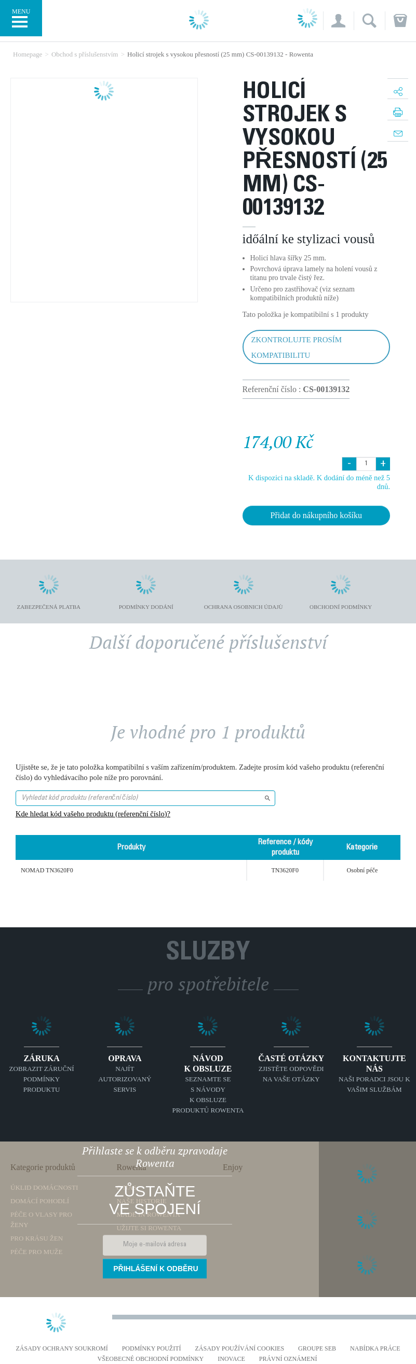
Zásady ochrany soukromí (62, 1348)
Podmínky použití (151, 1348)
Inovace (231, 1359)
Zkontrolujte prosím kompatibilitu (296, 347)
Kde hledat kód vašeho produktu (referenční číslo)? (93, 814)
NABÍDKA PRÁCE (375, 1348)
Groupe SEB (317, 1348)
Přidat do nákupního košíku (316, 515)
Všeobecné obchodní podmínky (151, 1359)
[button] (338, 20)
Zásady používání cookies (240, 1348)
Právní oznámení (288, 1359)
